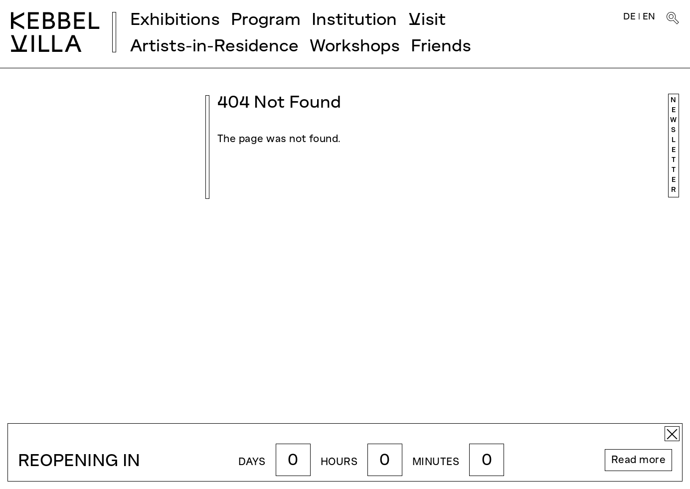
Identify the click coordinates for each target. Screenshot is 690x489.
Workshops (355, 47)
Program (266, 20)
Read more (638, 460)
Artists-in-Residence (214, 47)
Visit (427, 20)
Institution (354, 20)
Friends (441, 47)
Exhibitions (175, 20)
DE (629, 17)
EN (649, 17)
